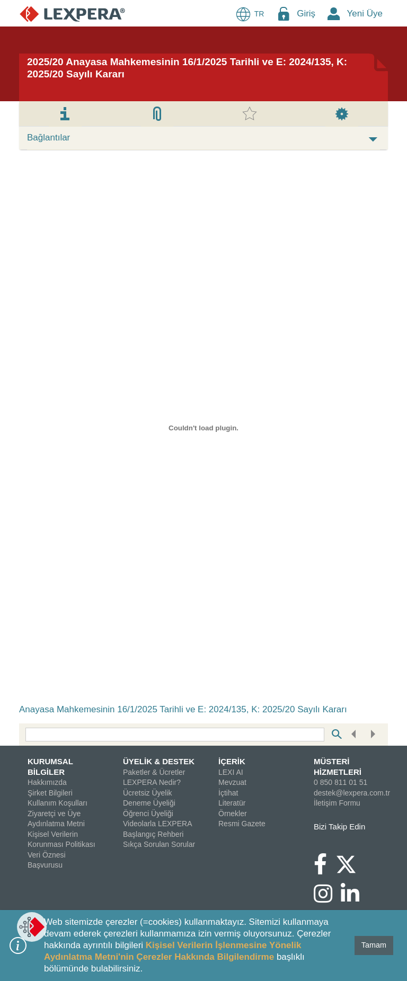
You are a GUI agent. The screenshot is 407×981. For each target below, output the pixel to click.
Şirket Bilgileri (50, 793)
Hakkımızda (47, 782)
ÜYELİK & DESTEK (158, 761)
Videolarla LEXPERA (157, 823)
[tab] (65, 114)
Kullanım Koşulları (57, 803)
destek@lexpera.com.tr (352, 793)
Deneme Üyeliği (149, 803)
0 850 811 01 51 (340, 782)
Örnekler (232, 813)
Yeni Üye (365, 13)
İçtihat (228, 793)
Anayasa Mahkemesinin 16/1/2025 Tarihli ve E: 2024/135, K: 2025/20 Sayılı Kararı (183, 709)
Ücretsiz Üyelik (147, 793)
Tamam (373, 945)
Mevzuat (232, 782)
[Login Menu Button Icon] (283, 13)
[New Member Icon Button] (333, 13)
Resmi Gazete (242, 823)
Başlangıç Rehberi (153, 834)
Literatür (231, 803)
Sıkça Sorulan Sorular (159, 844)
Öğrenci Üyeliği (148, 813)
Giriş (306, 13)
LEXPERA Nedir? (152, 782)
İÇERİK (231, 761)
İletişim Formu (337, 803)
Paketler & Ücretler (154, 772)
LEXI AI (230, 772)
